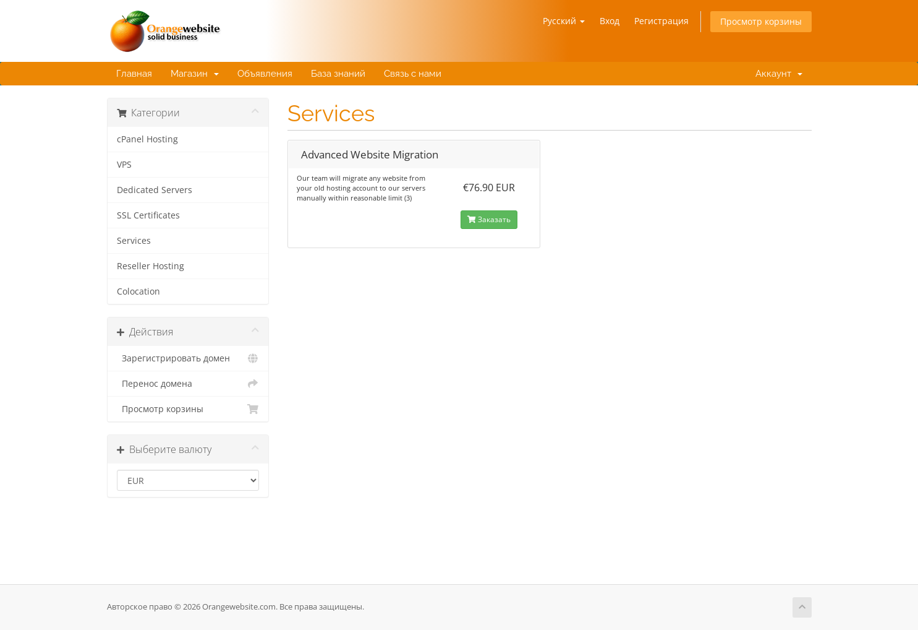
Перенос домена (188, 383)
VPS (124, 164)
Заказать (489, 219)
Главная (134, 73)
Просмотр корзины (761, 21)
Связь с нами (412, 73)
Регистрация (661, 21)
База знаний (338, 73)
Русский (564, 21)
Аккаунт (776, 73)
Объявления (264, 73)
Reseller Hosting (150, 266)
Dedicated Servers (154, 190)
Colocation (138, 291)
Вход (609, 21)
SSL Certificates (148, 215)
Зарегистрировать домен (188, 358)
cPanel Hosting (147, 139)
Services (134, 240)
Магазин (195, 73)
